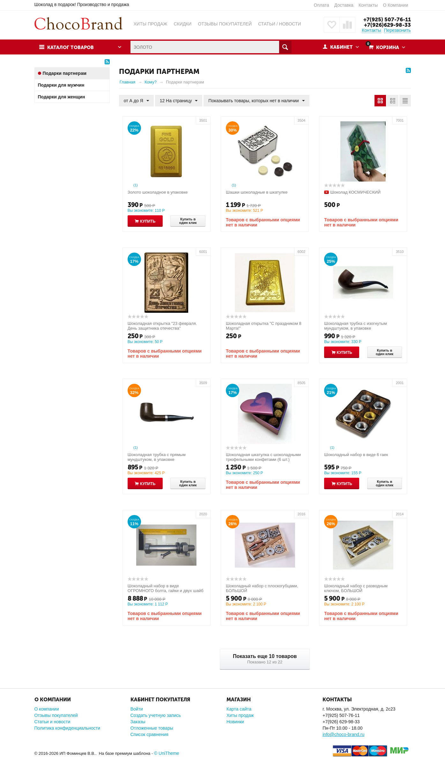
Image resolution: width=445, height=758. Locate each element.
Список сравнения (149, 734)
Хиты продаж (240, 715)
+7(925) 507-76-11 (387, 19)
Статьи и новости (52, 721)
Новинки (235, 721)
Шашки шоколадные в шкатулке (256, 192)
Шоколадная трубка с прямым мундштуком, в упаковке (157, 457)
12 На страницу (179, 101)
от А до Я (136, 101)
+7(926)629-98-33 (387, 25)
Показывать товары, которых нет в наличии (256, 101)
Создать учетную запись (155, 715)
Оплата (321, 5)
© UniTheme (166, 753)
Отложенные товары (151, 728)
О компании (46, 709)
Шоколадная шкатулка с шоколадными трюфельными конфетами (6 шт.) (263, 457)
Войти (136, 709)
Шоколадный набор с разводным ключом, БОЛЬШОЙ (356, 588)
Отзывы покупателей (56, 715)
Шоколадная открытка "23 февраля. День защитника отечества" (162, 326)
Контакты (368, 5)
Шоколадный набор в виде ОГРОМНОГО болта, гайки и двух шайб (166, 588)
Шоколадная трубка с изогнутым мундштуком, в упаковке (355, 326)
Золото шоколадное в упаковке (158, 192)
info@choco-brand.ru (343, 734)
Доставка (343, 5)
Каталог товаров (70, 47)
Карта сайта (238, 709)
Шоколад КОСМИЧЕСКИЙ (355, 192)
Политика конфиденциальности (67, 728)
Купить (147, 221)
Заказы (137, 721)
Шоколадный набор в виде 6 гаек (356, 454)
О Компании (395, 5)
